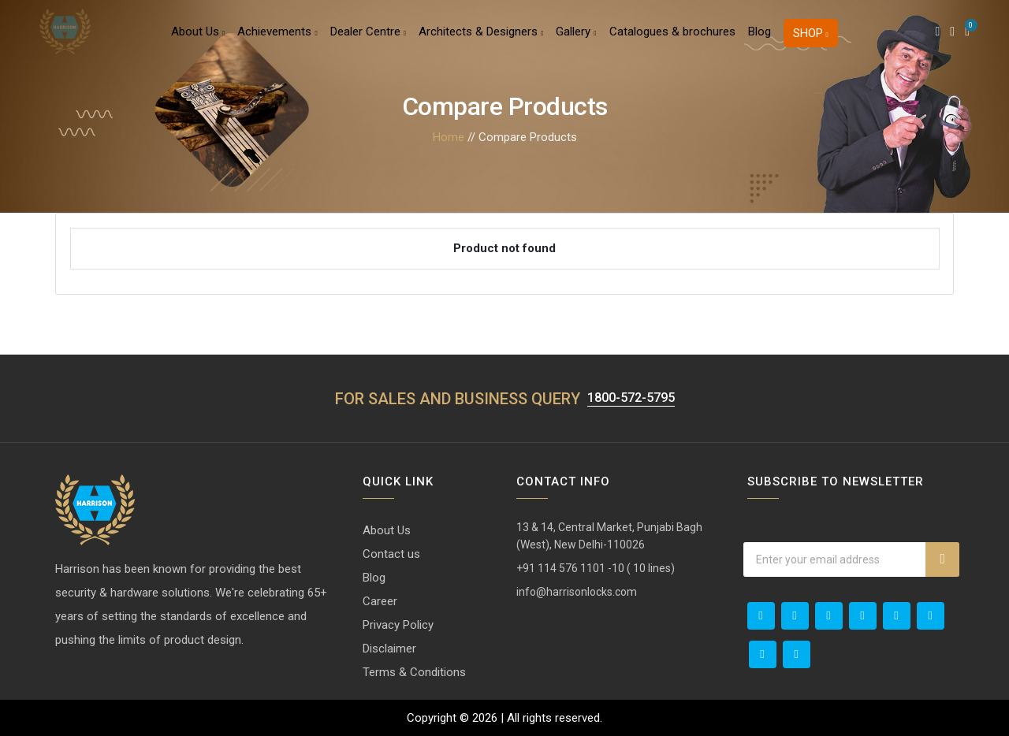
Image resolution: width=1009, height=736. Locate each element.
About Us (198, 42)
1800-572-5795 (630, 397)
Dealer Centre (368, 42)
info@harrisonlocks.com (576, 591)
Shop (810, 44)
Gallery (576, 42)
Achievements (277, 42)
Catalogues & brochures (672, 42)
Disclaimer (389, 648)
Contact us (391, 554)
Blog (759, 42)
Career (380, 601)
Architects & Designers (481, 42)
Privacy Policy (398, 625)
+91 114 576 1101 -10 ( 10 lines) (595, 568)
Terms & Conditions (414, 672)
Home (448, 137)
